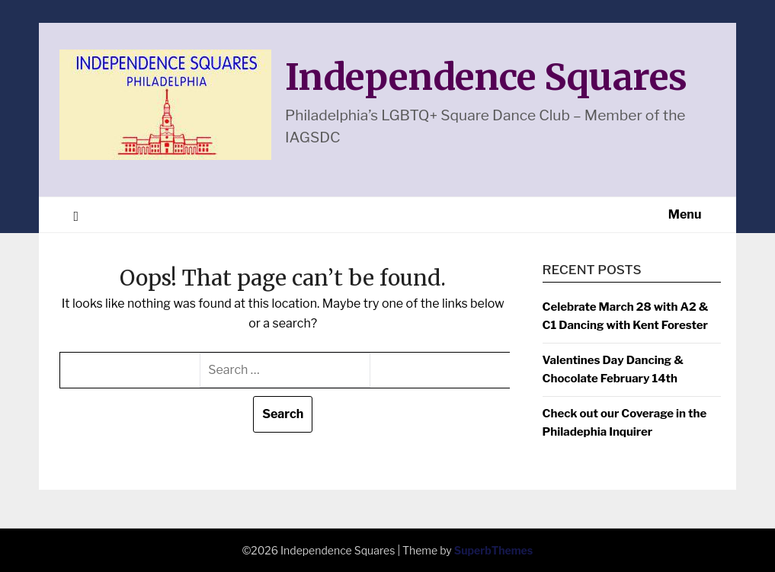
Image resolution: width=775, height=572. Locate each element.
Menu (685, 214)
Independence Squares (486, 77)
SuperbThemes (493, 550)
